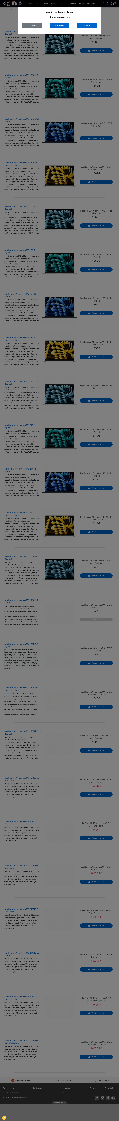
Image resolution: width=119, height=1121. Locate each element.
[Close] (98, 9)
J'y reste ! (32, 25)
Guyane (87, 25)
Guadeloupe (59, 25)
